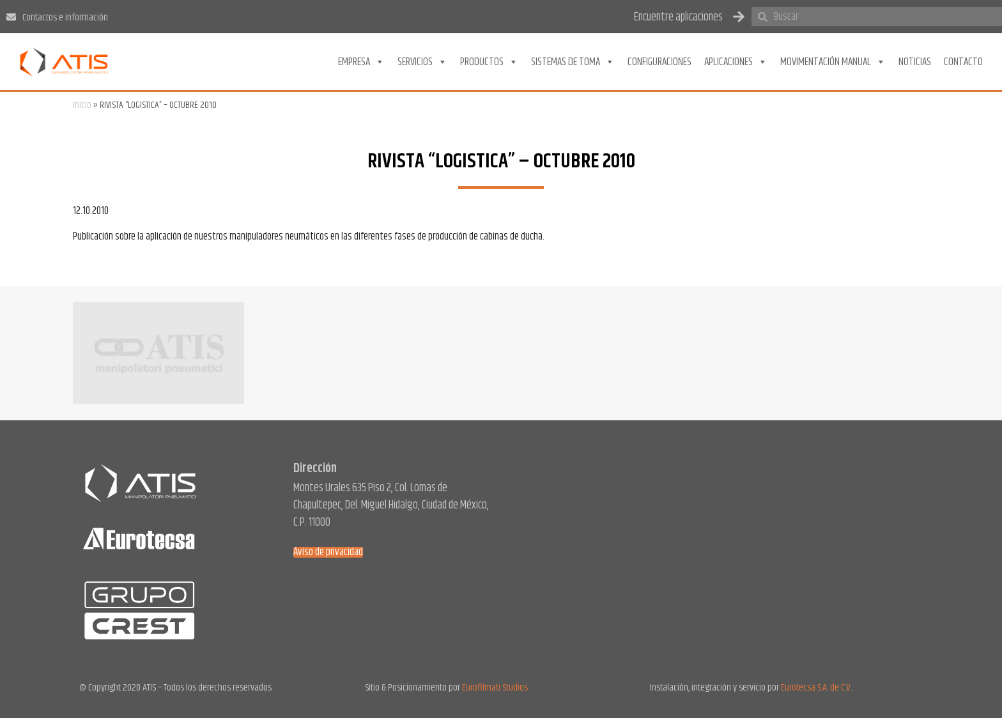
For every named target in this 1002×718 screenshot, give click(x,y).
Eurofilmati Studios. (495, 688)
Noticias (914, 62)
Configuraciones (659, 62)
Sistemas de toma (573, 62)
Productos (489, 62)
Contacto (963, 62)
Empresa (361, 62)
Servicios (422, 62)
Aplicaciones (735, 62)
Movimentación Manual (833, 62)
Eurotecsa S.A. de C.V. (816, 688)
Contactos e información (65, 18)
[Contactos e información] (11, 17)
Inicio (82, 105)
